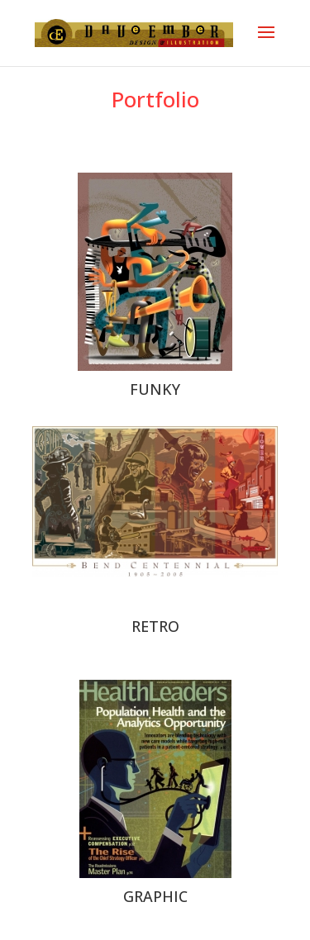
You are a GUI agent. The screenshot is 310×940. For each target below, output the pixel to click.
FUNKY (155, 389)
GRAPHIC (155, 896)
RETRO (155, 626)
